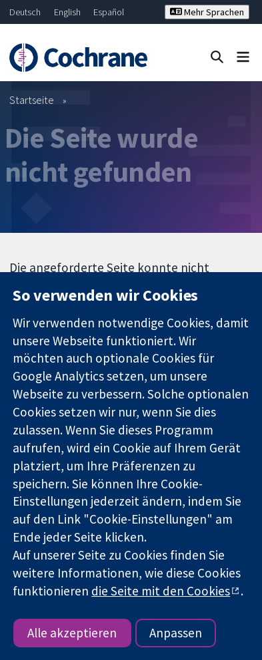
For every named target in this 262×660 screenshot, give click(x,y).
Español (108, 12)
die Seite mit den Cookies (160, 591)
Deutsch (25, 12)
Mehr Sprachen (207, 12)
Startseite (31, 99)
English (67, 12)
